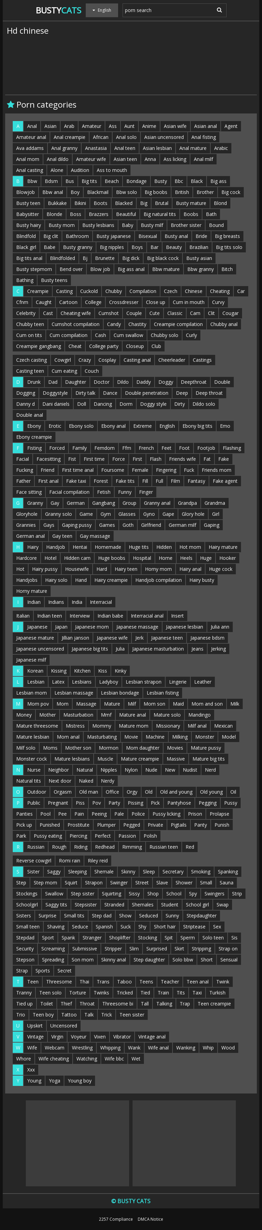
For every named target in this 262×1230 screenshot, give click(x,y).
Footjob (206, 448)
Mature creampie (140, 758)
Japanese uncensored (40, 648)
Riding (80, 846)
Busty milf (152, 225)
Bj (85, 258)
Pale (119, 813)
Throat (87, 1003)
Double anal (29, 415)
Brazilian (198, 247)
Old (149, 791)
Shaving (55, 926)
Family (79, 448)
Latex (58, 681)
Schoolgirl (27, 904)
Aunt (129, 126)
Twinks (101, 992)
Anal (32, 126)
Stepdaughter (202, 915)
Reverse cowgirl (33, 860)
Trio (20, 1014)
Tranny (24, 992)
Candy (114, 324)
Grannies (26, 525)
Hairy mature (223, 547)
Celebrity (25, 313)
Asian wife (175, 126)
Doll (81, 404)
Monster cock (31, 758)
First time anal (78, 470)
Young (34, 1080)
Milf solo (25, 747)
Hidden (164, 547)
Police (138, 813)
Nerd (210, 769)
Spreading (53, 959)
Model (229, 736)
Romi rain (69, 860)
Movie (131, 736)
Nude (151, 769)
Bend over (71, 269)
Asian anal (205, 126)
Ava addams (30, 148)
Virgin (57, 1036)
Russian (35, 846)
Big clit (50, 236)
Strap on (228, 948)
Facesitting (48, 459)
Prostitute (78, 824)
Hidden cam (77, 558)
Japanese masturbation (158, 648)
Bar (154, 247)
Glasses (127, 514)
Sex (217, 926)
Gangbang (103, 503)
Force (118, 459)
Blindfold (26, 236)
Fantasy (196, 481)
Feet (166, 448)
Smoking (200, 871)
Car (241, 291)
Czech (170, 291)
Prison (195, 813)
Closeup (135, 346)
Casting (64, 291)
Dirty (179, 404)
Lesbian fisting (163, 692)
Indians (56, 602)
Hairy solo (56, 580)
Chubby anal (224, 324)
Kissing (58, 670)
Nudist (190, 769)
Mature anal (132, 714)
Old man (88, 791)
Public (33, 802)
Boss (75, 214)
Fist (72, 459)
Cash (100, 335)
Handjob (55, 547)
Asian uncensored (164, 137)
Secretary (173, 871)
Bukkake (57, 203)
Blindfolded (62, 258)
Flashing (232, 448)
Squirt (71, 882)
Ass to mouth (112, 170)
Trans (103, 981)
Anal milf (203, 159)
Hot (20, 569)
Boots (100, 203)
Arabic (221, 148)
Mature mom (133, 725)
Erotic (55, 426)
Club (156, 346)
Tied (145, 992)
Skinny (128, 871)
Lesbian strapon (143, 681)
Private (155, 824)
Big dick (130, 258)
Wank (134, 1047)
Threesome (59, 981)
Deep (182, 393)
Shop (153, 893)
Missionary (168, 725)
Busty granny (77, 247)
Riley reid (98, 860)
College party (103, 346)
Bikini (80, 203)
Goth (128, 525)
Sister (33, 871)
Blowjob (25, 192)
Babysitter (27, 214)
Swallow (54, 893)
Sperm (187, 937)
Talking (164, 1003)
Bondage (136, 181)
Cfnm (22, 302)
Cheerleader (171, 360)
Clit (211, 313)
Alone (57, 170)
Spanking (228, 871)
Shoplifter (119, 937)
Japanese (37, 626)
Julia (120, 648)
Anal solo (126, 137)
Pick (155, 802)
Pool (45, 813)
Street (142, 882)
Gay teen (62, 536)
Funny (125, 492)
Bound (216, 225)
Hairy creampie (111, 580)
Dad (52, 382)
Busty (58, 10)
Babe (49, 247)
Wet (136, 1058)
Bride (201, 236)
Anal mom (27, 159)
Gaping (211, 525)
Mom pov (38, 703)
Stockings (27, 893)
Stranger (92, 937)
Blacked (124, 203)
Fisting (34, 448)
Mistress (75, 725)
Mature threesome (37, 725)
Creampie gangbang (38, 346)
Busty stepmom (34, 269)
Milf (132, 703)
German (76, 503)
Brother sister (186, 225)
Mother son (78, 747)
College (93, 302)
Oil (233, 791)
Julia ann (220, 626)
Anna (150, 159)
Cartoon (68, 302)
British (182, 192)
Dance (110, 393)
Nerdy (107, 780)
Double (222, 382)
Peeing (99, 813)
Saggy (54, 871)
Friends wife (182, 459)
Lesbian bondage (120, 692)
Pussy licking (166, 813)
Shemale (104, 871)
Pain (79, 813)
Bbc (179, 181)
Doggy (165, 382)
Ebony (34, 426)
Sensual (229, 959)
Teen (33, 981)
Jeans (197, 648)
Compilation (142, 291)
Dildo (123, 382)
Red (190, 846)
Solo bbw (182, 959)
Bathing (24, 280)
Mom (62, 703)
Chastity (137, 324)
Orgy (132, 791)
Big (143, 203)
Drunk (34, 382)
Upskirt (35, 1025)
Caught (44, 302)
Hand (81, 580)
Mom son (154, 703)
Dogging (25, 393)
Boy (75, 192)
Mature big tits (208, 758)
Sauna (226, 882)
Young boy (80, 1080)
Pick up (24, 824)
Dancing (103, 404)
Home (165, 558)
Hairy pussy (44, 569)
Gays (48, 525)
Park (21, 835)
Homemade (108, 547)
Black (197, 181)
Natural (84, 769)
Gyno (149, 514)
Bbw (32, 181)
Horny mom (158, 569)
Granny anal (157, 503)
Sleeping (77, 871)
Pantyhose (179, 802)
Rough (59, 846)
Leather (202, 681)
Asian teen (125, 159)
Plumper (106, 824)
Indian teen (49, 615)
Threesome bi (117, 1003)
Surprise (47, 915)
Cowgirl (62, 360)
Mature (112, 703)
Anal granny (64, 148)
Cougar (230, 313)
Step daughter (149, 959)
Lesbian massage (73, 692)
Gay (55, 503)
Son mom (83, 959)
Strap (22, 970)
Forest (101, 481)
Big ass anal (131, 269)
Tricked (125, 992)
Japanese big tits (90, 648)
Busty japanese (113, 236)
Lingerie (178, 681)
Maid (178, 703)
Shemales (143, 904)
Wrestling (82, 1047)
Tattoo (69, 1014)
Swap (223, 904)
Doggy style (153, 404)
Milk (234, 703)
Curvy (218, 302)
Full (159, 481)
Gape (168, 514)
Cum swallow (128, 335)
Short (207, 959)
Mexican (223, 725)
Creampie (38, 291)
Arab (69, 126)
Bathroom (77, 236)
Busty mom (62, 225)
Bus (69, 181)
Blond (220, 203)
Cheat (75, 346)
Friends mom (216, 470)
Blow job (100, 269)
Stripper (113, 948)
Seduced (148, 915)
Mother (47, 714)
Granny (35, 503)
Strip (237, 893)
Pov (96, 802)
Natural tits (28, 780)
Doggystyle (55, 393)
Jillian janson (75, 637)
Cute (154, 313)
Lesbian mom (31, 692)
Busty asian (199, 258)
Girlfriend (151, 525)
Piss (80, 802)
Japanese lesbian (184, 626)
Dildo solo (203, 404)
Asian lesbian (157, 148)
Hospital (142, 558)
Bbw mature (166, 269)
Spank (68, 937)
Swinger (119, 882)
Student (169, 904)
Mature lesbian (32, 736)
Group (129, 503)
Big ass (218, 181)
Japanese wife (112, 637)
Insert (177, 615)
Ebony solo (81, 426)
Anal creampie (69, 137)
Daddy (143, 382)
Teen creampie (214, 1003)
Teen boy (43, 1014)
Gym (106, 514)
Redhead (105, 846)
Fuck (189, 470)
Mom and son (207, 703)
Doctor (101, 382)
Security (25, 948)
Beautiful (126, 214)
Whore (23, 1058)
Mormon (108, 747)
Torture (77, 992)
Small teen (28, 926)
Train (163, 992)
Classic (174, 313)
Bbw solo (126, 192)
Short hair (165, 926)
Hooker (227, 558)
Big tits (89, 181)
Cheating (220, 291)
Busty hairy (28, 225)
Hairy (33, 547)
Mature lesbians (72, 758)
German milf (182, 525)
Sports (42, 970)
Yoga (54, 1080)
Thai (84, 981)
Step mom (45, 882)
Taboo (124, 981)
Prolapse (219, 813)
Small (206, 882)
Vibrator (122, 1036)
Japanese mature (35, 637)
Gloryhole (27, 514)
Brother (205, 192)
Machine (155, 736)
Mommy (101, 725)
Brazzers (98, 214)
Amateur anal (31, 137)
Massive (176, 758)
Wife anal (158, 1047)
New (170, 769)
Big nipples (112, 247)
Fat (207, 459)
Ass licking (175, 159)
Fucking (24, 470)
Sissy (134, 893)
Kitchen (82, 670)
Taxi (197, 992)
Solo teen (213, 937)
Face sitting (29, 492)
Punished (50, 824)
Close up (155, 302)
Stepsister (86, 904)
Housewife (77, 569)
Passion (127, 835)
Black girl (26, 247)
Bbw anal (52, 192)
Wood (228, 1047)
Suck (125, 926)
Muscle (105, 758)
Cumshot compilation (75, 324)
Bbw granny (200, 269)
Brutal (161, 203)
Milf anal (197, 725)
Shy (142, 926)
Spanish (104, 926)
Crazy (84, 360)
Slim (134, 948)
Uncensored (63, 1025)
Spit (169, 937)
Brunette (105, 258)
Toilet (46, 1003)
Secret (64, 970)
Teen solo (50, 992)
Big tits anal (29, 258)
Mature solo (167, 714)
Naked (86, 780)
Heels (186, 558)
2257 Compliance (116, 1219)
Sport (48, 937)
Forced (57, 448)
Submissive (84, 948)
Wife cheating (54, 1058)
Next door (60, 780)
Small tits (74, 915)
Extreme (142, 426)
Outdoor (36, 791)
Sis (234, 937)
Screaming (53, 948)
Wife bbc (114, 1058)
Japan (61, 626)
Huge (206, 558)
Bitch (227, 269)
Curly (191, 335)
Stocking (147, 937)
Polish (150, 835)
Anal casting (29, 170)
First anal (48, 481)
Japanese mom (92, 626)
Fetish (104, 492)
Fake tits (125, 481)
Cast (48, 313)
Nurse (34, 769)
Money (24, 714)
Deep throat (209, 393)
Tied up (24, 1003)
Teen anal (198, 981)
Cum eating (64, 371)
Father (23, 481)
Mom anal (68, 736)
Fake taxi (76, 481)
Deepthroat (194, 382)
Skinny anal (113, 959)
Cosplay (107, 360)
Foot (184, 448)
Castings (202, 360)
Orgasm (63, 791)
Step (21, 882)
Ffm (126, 448)
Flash (155, 459)
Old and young (176, 791)
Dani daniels (56, 404)
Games (107, 525)
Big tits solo (229, 247)
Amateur (91, 126)
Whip (208, 1047)
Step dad (102, 915)
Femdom (104, 448)
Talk (89, 1014)
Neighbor (58, 769)
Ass (113, 126)
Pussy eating (48, 835)
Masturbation (78, 714)
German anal (30, 536)
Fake (223, 459)
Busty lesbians (98, 225)
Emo (225, 426)
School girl (197, 904)
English (167, 426)
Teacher (170, 981)
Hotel (50, 558)
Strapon (94, 882)
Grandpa (187, 503)
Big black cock (163, 258)
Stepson (25, 959)
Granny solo (58, 514)
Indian (34, 602)
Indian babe (110, 615)
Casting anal (137, 360)
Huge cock (220, 569)
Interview (80, 615)
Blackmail (97, 192)
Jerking (218, 648)
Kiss (102, 670)
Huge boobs (111, 558)
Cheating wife (76, 313)
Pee (62, 813)
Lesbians (82, 681)
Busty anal (176, 236)
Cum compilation (68, 335)
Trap (185, 1003)
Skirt (179, 948)
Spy (193, 893)
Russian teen (163, 846)
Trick (106, 1014)
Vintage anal (152, 1036)
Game (86, 514)
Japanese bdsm (207, 637)
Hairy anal (190, 569)
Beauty (174, 247)
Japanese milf (31, 659)
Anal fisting (203, 137)
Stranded (114, 904)
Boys (137, 247)
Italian (23, 615)
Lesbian (35, 681)
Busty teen (28, 203)
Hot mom (190, 547)
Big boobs (156, 192)
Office (112, 791)
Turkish (217, 992)
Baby (127, 225)
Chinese (193, 291)
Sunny (172, 915)
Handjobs (27, 580)
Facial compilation (69, 492)
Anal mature (193, 148)
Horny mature (31, 591)
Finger (146, 492)
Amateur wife (91, 159)
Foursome (112, 470)
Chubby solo (164, 335)
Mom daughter (142, 747)
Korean (35, 670)
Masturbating (102, 736)
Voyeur (78, 1036)
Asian (50, 126)
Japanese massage (137, 626)
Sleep (149, 871)
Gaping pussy (77, 525)
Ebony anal (113, 426)
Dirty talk (85, 393)
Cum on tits (29, 335)
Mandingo (199, 714)
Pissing (135, 802)
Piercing (78, 835)
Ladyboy (108, 681)
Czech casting (31, 360)
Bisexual (147, 236)
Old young (211, 791)
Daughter (75, 382)
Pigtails (179, 824)
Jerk (139, 637)
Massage (86, 703)
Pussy (230, 802)
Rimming (132, 846)
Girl (215, 514)
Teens (146, 981)
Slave (162, 882)
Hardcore (26, 558)
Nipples (109, 769)
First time (94, 459)
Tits (181, 992)
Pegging (208, 802)
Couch (92, 371)
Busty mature (191, 203)
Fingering (166, 470)
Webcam (54, 1047)
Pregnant (58, 802)
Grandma (215, 503)
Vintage (35, 1036)
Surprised (156, 948)
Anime (149, 126)
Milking (180, 736)
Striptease (194, 926)
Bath (211, 214)
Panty (200, 824)
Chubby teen (30, 324)
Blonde (54, 214)
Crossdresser (123, 302)
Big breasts (227, 236)
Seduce (80, 926)
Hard (101, 569)
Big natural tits (160, 214)
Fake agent (225, 481)
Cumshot (108, 313)
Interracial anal (147, 615)
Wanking (185, 1047)
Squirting (111, 893)
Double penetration (146, 393)
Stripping (201, 948)
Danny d (25, 404)
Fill (145, 481)
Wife (32, 1047)
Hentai (80, 547)
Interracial (101, 602)
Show (125, 915)
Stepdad (25, 937)
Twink (222, 981)
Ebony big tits (197, 426)
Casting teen (30, 371)
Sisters (23, 915)
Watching (86, 1058)
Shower (184, 882)
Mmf (106, 714)
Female (140, 470)
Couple (134, 313)
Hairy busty (201, 580)
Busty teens (54, 280)
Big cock (230, 192)
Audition (80, 170)
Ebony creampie (34, 437)
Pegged (131, 824)
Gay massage (95, 536)
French (146, 448)
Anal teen (124, 148)
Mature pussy (206, 747)
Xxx (31, 1069)
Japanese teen (167, 637)
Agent (231, 126)
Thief (66, 1003)
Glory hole (193, 514)
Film (175, 481)
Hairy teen (126, 569)
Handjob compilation (158, 580)
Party (114, 802)
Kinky (120, 670)
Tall (145, 1003)
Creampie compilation (178, 324)
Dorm (126, 404)
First (137, 459)
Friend (47, 470)
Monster (204, 736)
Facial (22, 459)
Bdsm (51, 181)
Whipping (110, 1047)
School (173, 893)
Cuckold (89, 291)
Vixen (100, 1036)
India (77, 602)
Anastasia (96, 148)
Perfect (103, 835)
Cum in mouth (189, 302)
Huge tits (139, 547)
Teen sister (131, 1014)
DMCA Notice (150, 1219)
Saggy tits (56, 904)
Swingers (214, 893)
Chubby (113, 291)
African (100, 137)
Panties (24, 813)
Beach (112, 181)
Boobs (191, 214)
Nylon (131, 769)
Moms (50, 747)
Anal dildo (58, 159)
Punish (221, 824)
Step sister (82, 893)
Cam (195, 313)
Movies (175, 747)
